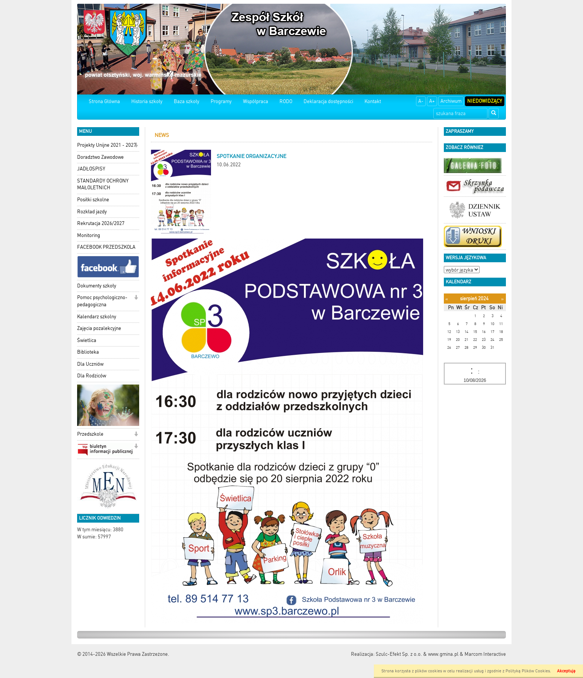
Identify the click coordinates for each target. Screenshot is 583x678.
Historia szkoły (146, 101)
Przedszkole (90, 434)
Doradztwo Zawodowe (100, 157)
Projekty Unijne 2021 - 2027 (106, 145)
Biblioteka (88, 352)
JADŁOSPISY (91, 169)
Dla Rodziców (91, 376)
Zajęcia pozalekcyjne (99, 328)
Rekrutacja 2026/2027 (100, 223)
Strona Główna (104, 101)
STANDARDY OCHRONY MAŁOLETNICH (103, 184)
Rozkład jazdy (92, 211)
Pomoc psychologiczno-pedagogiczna (102, 301)
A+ (432, 101)
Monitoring (88, 235)
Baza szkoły (186, 101)
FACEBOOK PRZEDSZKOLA (106, 247)
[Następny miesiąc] (502, 299)
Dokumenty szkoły (96, 286)
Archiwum (451, 101)
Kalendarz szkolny (96, 316)
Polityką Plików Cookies (528, 671)
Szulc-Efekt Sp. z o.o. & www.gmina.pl (417, 654)
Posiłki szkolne (93, 199)
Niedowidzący (484, 101)
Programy (221, 101)
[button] (136, 146)
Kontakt (372, 101)
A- (421, 101)
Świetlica (86, 340)
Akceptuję (566, 671)
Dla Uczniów (90, 364)
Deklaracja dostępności (328, 101)
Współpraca (255, 101)
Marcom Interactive (485, 654)
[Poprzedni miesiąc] (446, 299)
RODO (285, 101)
